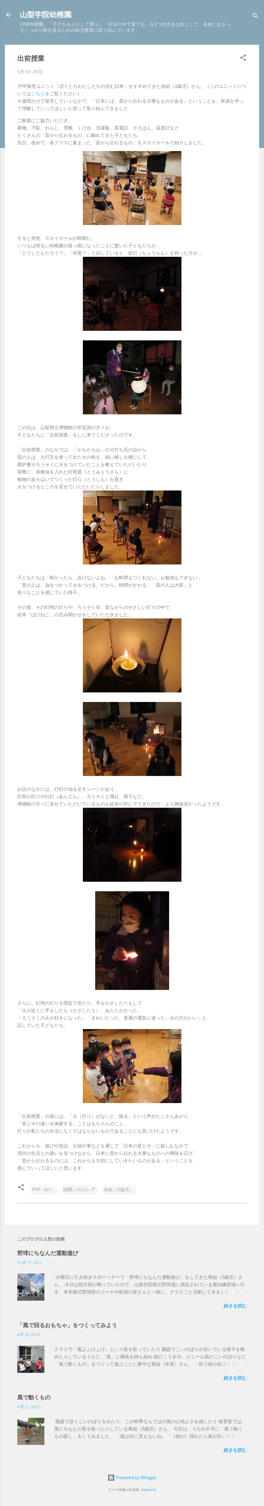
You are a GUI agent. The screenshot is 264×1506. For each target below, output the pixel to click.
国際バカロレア (79, 1189)
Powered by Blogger (132, 1477)
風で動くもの (34, 1397)
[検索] (255, 16)
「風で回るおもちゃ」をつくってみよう (67, 1325)
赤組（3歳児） (119, 1189)
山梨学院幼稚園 (45, 14)
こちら (38, 93)
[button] (243, 59)
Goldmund (148, 1490)
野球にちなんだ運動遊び (47, 1253)
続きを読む (235, 1306)
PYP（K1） (43, 1189)
